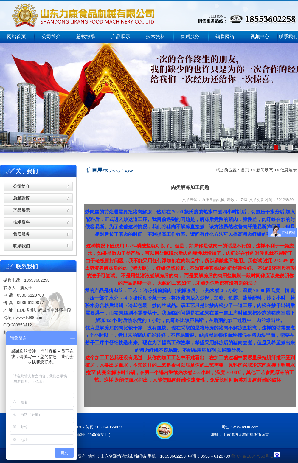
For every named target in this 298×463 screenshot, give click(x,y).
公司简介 (51, 36)
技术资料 (155, 36)
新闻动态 (264, 170)
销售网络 (225, 36)
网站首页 (16, 36)
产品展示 (120, 36)
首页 (245, 170)
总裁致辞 (85, 36)
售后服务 (190, 36)
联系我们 (288, 36)
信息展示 (288, 170)
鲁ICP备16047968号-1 (252, 456)
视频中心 (259, 36)
